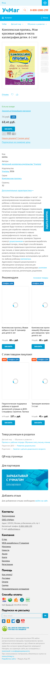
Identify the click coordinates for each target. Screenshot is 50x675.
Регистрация (7, 564)
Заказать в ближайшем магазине (16, 111)
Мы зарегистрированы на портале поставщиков (15, 628)
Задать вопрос (46, 220)
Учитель (5, 171)
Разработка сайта (9, 659)
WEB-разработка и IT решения (15, 543)
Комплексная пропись (12, 178)
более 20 (9, 605)
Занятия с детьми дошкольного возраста (29, 449)
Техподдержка (8, 516)
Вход (4, 3)
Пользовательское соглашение (15, 589)
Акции (4, 553)
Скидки (5, 585)
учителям (43, 267)
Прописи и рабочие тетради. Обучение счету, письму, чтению (26, 442)
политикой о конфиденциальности (16, 651)
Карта (4, 557)
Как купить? (7, 574)
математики (26, 259)
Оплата (5, 581)
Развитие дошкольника (26, 446)
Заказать (8, 129)
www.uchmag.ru (8, 656)
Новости (5, 550)
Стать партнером (13, 484)
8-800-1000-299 (39, 10)
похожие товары (40, 277)
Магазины (6, 546)
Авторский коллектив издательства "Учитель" (21, 164)
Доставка (6, 578)
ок (45, 615)
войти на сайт (41, 500)
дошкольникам (16, 241)
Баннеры (6, 561)
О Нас (4, 539)
